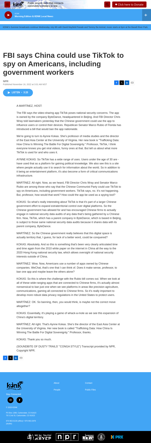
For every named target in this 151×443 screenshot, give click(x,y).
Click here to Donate (130, 4)
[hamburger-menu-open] (7, 5)
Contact (88, 383)
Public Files (90, 390)
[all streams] (146, 15)
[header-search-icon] (107, 5)
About (56, 383)
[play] (8, 15)
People (57, 390)
